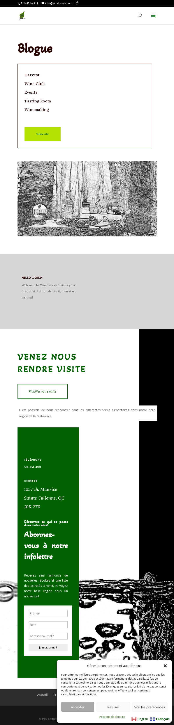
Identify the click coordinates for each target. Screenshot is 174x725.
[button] (165, 666)
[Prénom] (48, 613)
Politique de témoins (112, 717)
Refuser (113, 707)
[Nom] (48, 624)
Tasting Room (38, 101)
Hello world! (32, 278)
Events (31, 92)
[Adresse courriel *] (48, 636)
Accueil (42, 695)
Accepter (77, 707)
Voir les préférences (149, 707)
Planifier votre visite (42, 391)
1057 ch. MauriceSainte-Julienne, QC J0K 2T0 (45, 497)
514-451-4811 (32, 467)
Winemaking (37, 109)
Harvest (32, 74)
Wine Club (35, 83)
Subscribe (42, 134)
